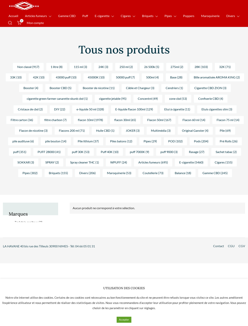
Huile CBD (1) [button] (105, 130)
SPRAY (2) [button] (52, 162)
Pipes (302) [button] (30, 173)
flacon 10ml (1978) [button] (90, 120)
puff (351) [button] (19, 152)
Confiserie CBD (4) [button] (210, 98)
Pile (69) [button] (225, 130)
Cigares (126, 16)
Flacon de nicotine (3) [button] (33, 130)
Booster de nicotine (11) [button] (99, 88)
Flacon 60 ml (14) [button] (194, 120)
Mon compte (35, 23)
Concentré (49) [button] (148, 98)
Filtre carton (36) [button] (22, 120)
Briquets (147, 16)
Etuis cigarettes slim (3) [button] (217, 109)
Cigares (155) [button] (223, 162)
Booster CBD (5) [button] (60, 88)
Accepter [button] (124, 319)
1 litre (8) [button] (57, 67)
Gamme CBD (67, 16)
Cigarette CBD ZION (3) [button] (210, 88)
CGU (231, 246)
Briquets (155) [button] (58, 173)
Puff (85, 16)
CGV (242, 246)
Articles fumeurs (36, 16)
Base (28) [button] (176, 77)
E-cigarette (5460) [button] (191, 162)
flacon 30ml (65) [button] (125, 120)
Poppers (188, 16)
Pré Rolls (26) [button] (229, 141)
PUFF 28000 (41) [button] (49, 152)
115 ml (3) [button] (80, 67)
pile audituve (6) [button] (23, 141)
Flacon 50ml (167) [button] (159, 120)
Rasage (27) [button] (196, 152)
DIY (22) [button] (59, 109)
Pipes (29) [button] (150, 141)
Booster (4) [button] (30, 88)
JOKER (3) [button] (133, 130)
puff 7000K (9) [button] (139, 152)
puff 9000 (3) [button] (169, 152)
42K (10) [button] (39, 77)
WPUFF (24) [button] (118, 162)
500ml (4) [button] (152, 77)
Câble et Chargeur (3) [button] (140, 88)
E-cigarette (102, 16)
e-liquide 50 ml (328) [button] (90, 109)
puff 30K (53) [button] (81, 152)
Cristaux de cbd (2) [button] (30, 109)
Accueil (13, 16)
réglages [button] (149, 308)
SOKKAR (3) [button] (25, 162)
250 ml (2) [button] (126, 67)
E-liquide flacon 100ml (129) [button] (134, 109)
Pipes (168, 16)
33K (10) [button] (16, 77)
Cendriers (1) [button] (174, 88)
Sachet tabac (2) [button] (226, 152)
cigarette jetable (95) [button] (113, 98)
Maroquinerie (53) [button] (119, 173)
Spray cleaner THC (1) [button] (84, 162)
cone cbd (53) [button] (178, 98)
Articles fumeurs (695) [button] (153, 162)
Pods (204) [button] (201, 141)
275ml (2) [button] (176, 67)
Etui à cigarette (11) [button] (177, 109)
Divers (230, 16)
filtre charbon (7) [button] (55, 120)
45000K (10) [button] (96, 77)
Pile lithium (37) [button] (88, 141)
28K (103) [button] (201, 67)
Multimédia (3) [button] (161, 130)
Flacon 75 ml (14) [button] (228, 120)
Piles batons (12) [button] (121, 141)
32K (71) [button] (225, 67)
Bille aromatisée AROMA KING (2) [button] (217, 77)
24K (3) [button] (103, 67)
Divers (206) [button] (87, 173)
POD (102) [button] (175, 141)
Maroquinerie (210, 16)
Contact (218, 246)
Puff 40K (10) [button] (110, 152)
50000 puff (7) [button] (125, 77)
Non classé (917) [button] (28, 67)
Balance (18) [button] (183, 173)
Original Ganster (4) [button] (195, 130)
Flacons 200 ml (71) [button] (72, 130)
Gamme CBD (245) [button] (215, 173)
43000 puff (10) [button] (66, 77)
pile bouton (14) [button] (55, 141)
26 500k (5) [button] (151, 67)
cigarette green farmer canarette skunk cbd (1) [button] (57, 98)
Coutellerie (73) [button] (153, 173)
